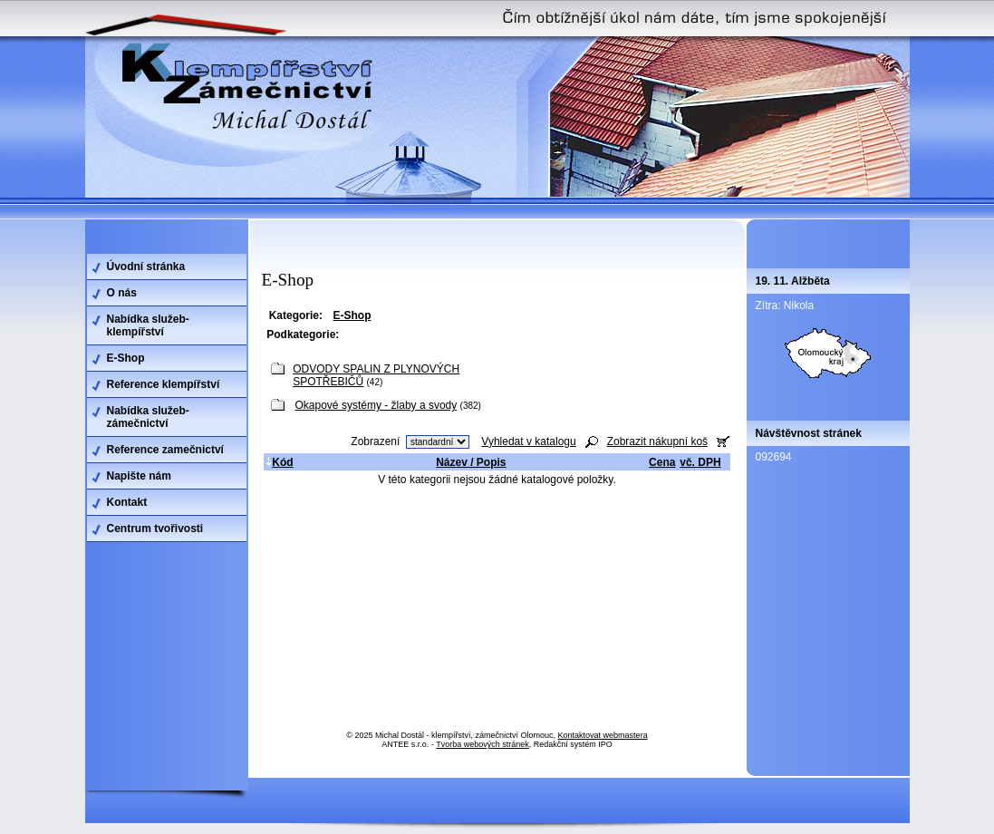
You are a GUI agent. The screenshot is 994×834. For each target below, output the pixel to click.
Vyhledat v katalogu (528, 441)
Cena (662, 462)
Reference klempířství (163, 384)
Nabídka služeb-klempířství (148, 325)
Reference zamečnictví (165, 449)
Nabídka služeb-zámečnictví (148, 417)
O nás (122, 292)
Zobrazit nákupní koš (657, 441)
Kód (279, 462)
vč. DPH (700, 462)
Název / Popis (471, 462)
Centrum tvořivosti (155, 528)
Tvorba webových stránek (482, 744)
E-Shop (126, 358)
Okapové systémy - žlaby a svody (376, 405)
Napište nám (139, 476)
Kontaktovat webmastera (603, 735)
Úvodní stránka (146, 266)
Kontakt (127, 502)
